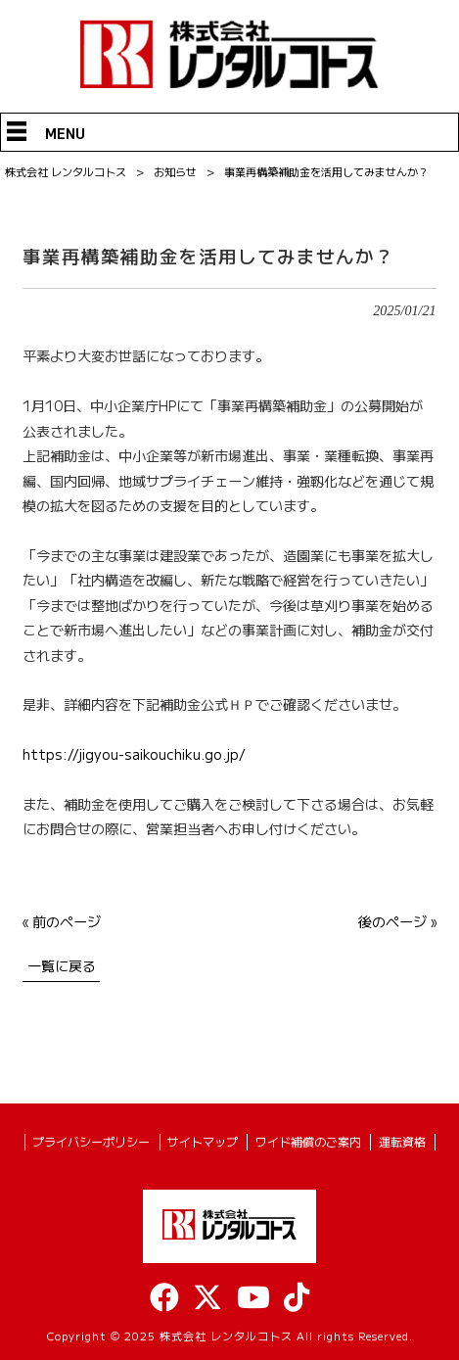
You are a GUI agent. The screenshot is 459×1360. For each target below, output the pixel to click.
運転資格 (402, 1141)
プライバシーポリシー (91, 1141)
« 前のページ (62, 921)
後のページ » (397, 921)
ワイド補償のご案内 (308, 1141)
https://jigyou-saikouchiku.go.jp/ (134, 754)
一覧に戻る (61, 965)
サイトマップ (202, 1141)
